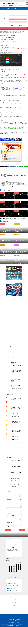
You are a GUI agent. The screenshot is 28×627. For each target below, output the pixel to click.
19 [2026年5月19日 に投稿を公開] (9, 569)
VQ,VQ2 (8, 586)
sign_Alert (9, 583)
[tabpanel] (14, 448)
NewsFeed (9, 585)
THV (14, 173)
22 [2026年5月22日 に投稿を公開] (16, 569)
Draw (8, 579)
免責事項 (9, 620)
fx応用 (8, 173)
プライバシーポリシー (13, 620)
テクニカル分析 (21, 173)
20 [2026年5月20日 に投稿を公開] (11, 569)
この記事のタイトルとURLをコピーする (14, 168)
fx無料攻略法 (10, 173)
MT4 (13, 173)
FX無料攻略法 (14, 600)
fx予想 (4, 173)
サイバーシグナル (10, 578)
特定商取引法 (18, 620)
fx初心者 (6, 173)
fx (2, 173)
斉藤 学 (14, 545)
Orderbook (9, 588)
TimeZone (9, 581)
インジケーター (17, 173)
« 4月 (7, 573)
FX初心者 (3, 253)
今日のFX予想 (2, 35)
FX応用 (2, 232)
